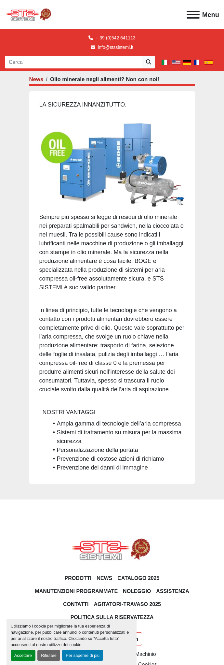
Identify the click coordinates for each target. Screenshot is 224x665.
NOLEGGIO (137, 591)
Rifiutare (49, 655)
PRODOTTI (78, 578)
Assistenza (172, 591)
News (36, 79)
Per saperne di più (82, 655)
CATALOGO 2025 (138, 578)
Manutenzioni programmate (76, 591)
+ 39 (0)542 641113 (116, 37)
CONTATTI (76, 604)
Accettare (23, 655)
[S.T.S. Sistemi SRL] (112, 549)
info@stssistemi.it (115, 47)
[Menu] (193, 15)
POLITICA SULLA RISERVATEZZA (112, 617)
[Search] (73, 62)
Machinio (145, 654)
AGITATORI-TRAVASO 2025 (127, 604)
